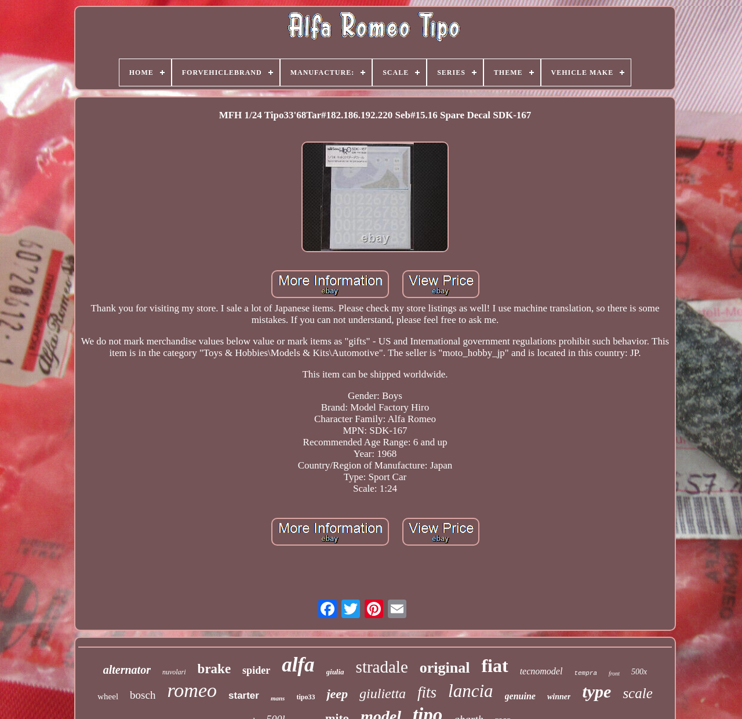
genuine (520, 696)
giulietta (382, 693)
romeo (192, 690)
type (596, 691)
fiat (494, 665)
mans (278, 698)
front (614, 673)
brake (214, 669)
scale (637, 693)
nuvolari (174, 672)
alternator (127, 669)
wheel (107, 696)
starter (243, 695)
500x (639, 671)
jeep (337, 694)
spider (256, 670)
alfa (298, 664)
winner (558, 696)
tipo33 (305, 697)
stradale (382, 667)
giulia (335, 671)
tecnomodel (541, 671)
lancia (470, 691)
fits (427, 692)
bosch (142, 695)
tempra (585, 673)
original (445, 667)
